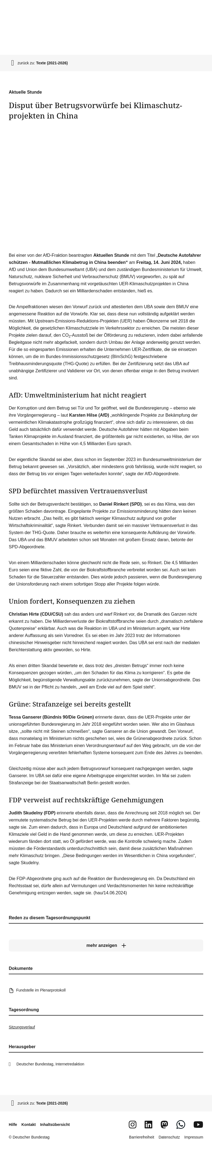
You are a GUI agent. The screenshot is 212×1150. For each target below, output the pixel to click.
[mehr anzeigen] (106, 945)
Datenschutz (169, 1137)
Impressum (193, 1137)
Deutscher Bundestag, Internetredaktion (50, 1064)
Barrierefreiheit (141, 1137)
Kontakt (28, 1124)
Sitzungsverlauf (22, 1027)
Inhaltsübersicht (55, 1124)
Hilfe (13, 1124)
